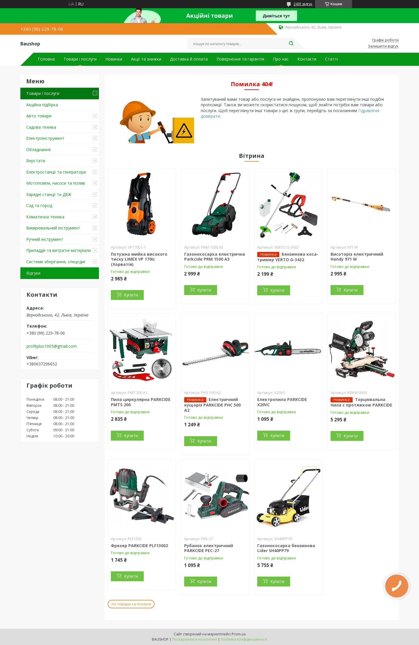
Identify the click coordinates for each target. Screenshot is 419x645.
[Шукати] (291, 43)
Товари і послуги (80, 59)
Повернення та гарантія (240, 59)
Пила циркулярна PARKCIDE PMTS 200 (141, 402)
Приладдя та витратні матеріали (58, 250)
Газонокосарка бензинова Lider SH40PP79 (286, 548)
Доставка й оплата (189, 59)
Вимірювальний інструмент (53, 228)
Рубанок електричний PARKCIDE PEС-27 (208, 548)
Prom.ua (239, 634)
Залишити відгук (383, 46)
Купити (131, 295)
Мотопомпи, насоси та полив (55, 183)
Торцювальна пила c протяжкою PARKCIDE (361, 402)
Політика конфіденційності (244, 639)
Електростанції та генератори (56, 172)
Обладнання (38, 149)
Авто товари (39, 116)
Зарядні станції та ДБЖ (48, 194)
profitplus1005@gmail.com (51, 346)
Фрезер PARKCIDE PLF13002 (139, 545)
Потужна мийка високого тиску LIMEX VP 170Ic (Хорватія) (139, 259)
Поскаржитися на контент (194, 639)
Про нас (281, 59)
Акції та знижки (146, 59)
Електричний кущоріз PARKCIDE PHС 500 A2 (212, 405)
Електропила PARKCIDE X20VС (282, 402)
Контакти (306, 59)
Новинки (113, 59)
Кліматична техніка (45, 217)
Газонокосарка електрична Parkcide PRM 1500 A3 (214, 256)
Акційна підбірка (42, 104)
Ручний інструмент (44, 239)
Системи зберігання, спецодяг (56, 261)
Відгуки (33, 273)
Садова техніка (41, 127)
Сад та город (39, 205)
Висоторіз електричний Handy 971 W (357, 256)
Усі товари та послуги (131, 604)
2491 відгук (303, 3)
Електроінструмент (45, 138)
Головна (46, 59)
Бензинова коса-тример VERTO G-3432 (287, 256)
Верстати (35, 160)
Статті (331, 59)
